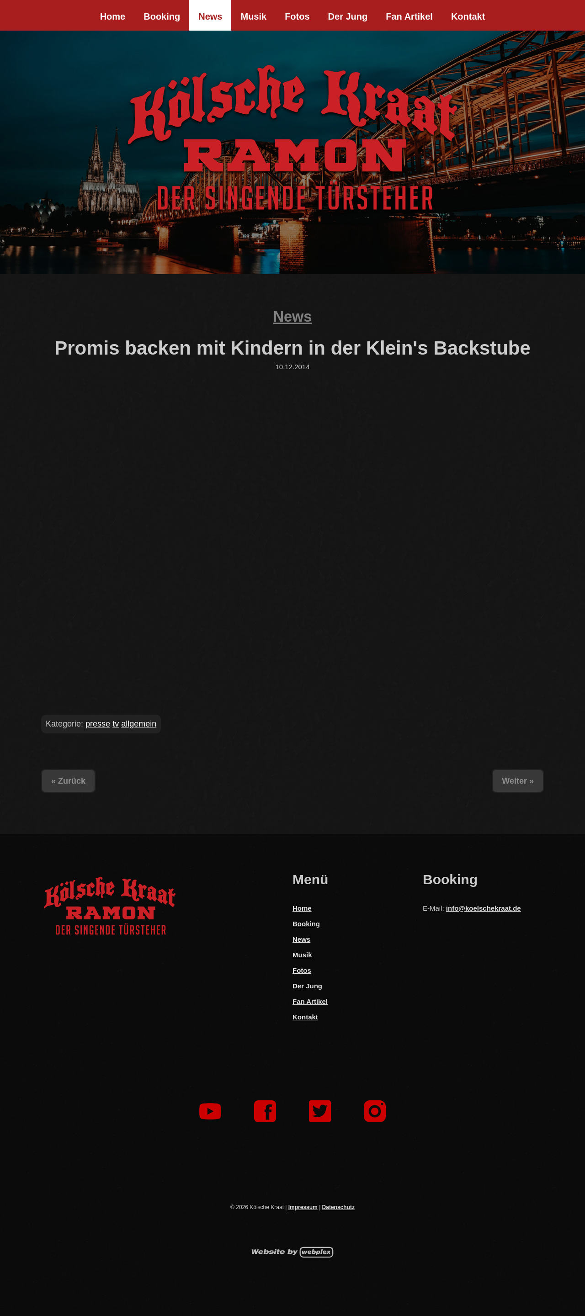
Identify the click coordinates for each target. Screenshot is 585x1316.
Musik (253, 16)
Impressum (303, 1207)
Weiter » (518, 780)
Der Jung (348, 16)
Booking (162, 16)
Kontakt (468, 16)
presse (97, 723)
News (210, 16)
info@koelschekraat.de (483, 908)
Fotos (297, 16)
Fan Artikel (409, 16)
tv (115, 723)
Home (113, 16)
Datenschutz (338, 1207)
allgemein (138, 723)
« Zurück (68, 780)
